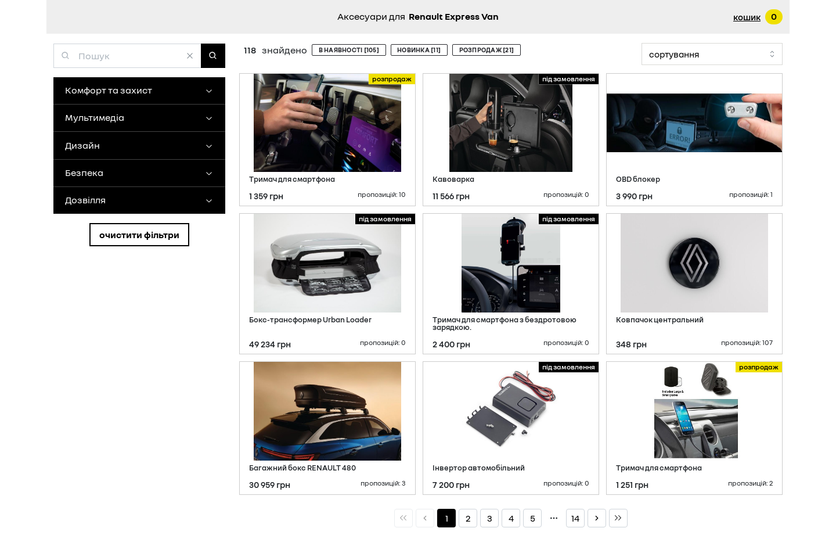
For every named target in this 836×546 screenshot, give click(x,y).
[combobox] (712, 54)
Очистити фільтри (139, 234)
